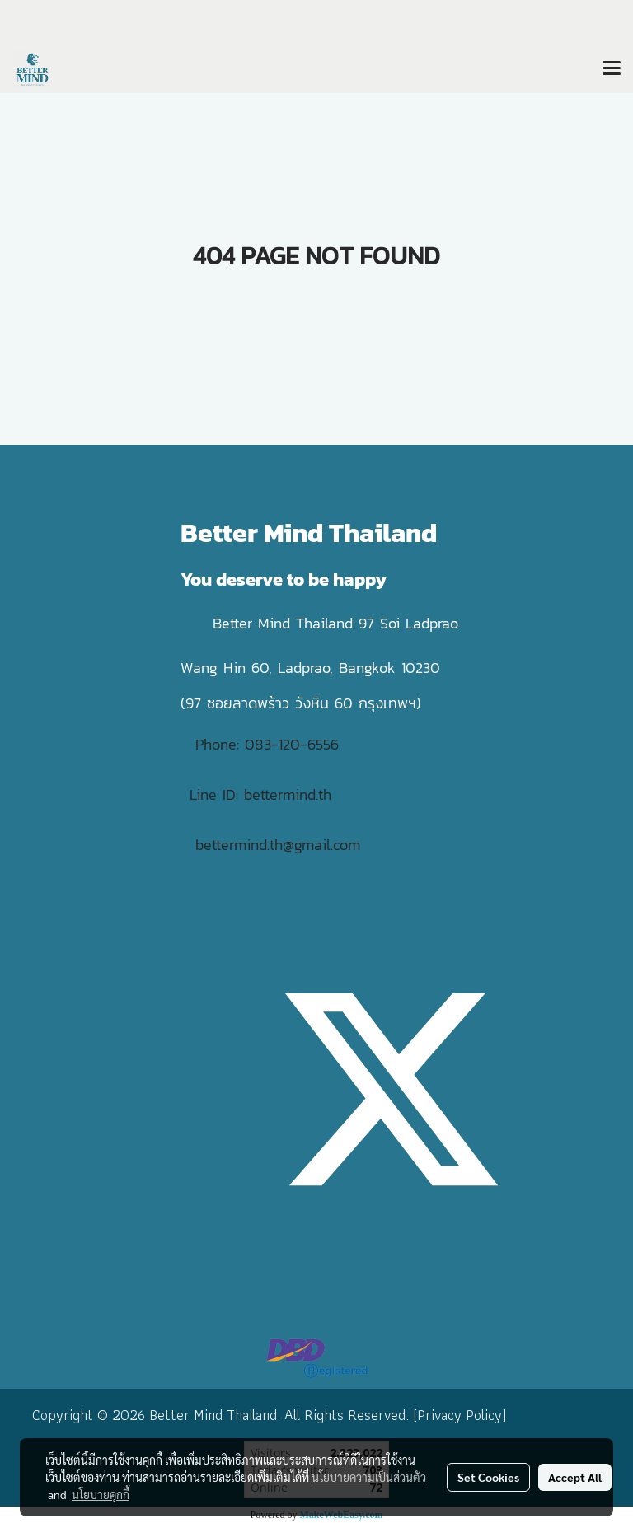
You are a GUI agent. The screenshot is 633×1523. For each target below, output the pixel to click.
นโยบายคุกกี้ (100, 1494)
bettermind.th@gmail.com (277, 845)
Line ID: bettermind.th (260, 794)
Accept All (575, 1476)
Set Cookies (488, 1476)
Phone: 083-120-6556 (270, 744)
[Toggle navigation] (611, 69)
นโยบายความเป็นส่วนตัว (369, 1476)
